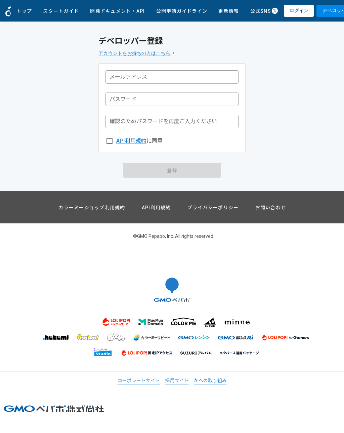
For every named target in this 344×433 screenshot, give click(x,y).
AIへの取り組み (210, 380)
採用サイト (177, 380)
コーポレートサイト (139, 380)
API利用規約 (131, 141)
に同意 (139, 141)
